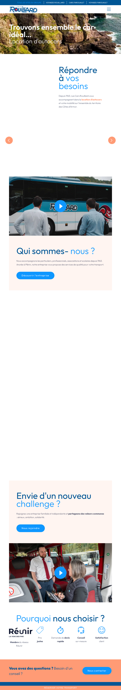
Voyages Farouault (98, 2)
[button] (97, 670)
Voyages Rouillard (55, 2)
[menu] (109, 9)
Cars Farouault (76, 2)
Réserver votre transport (60, 688)
